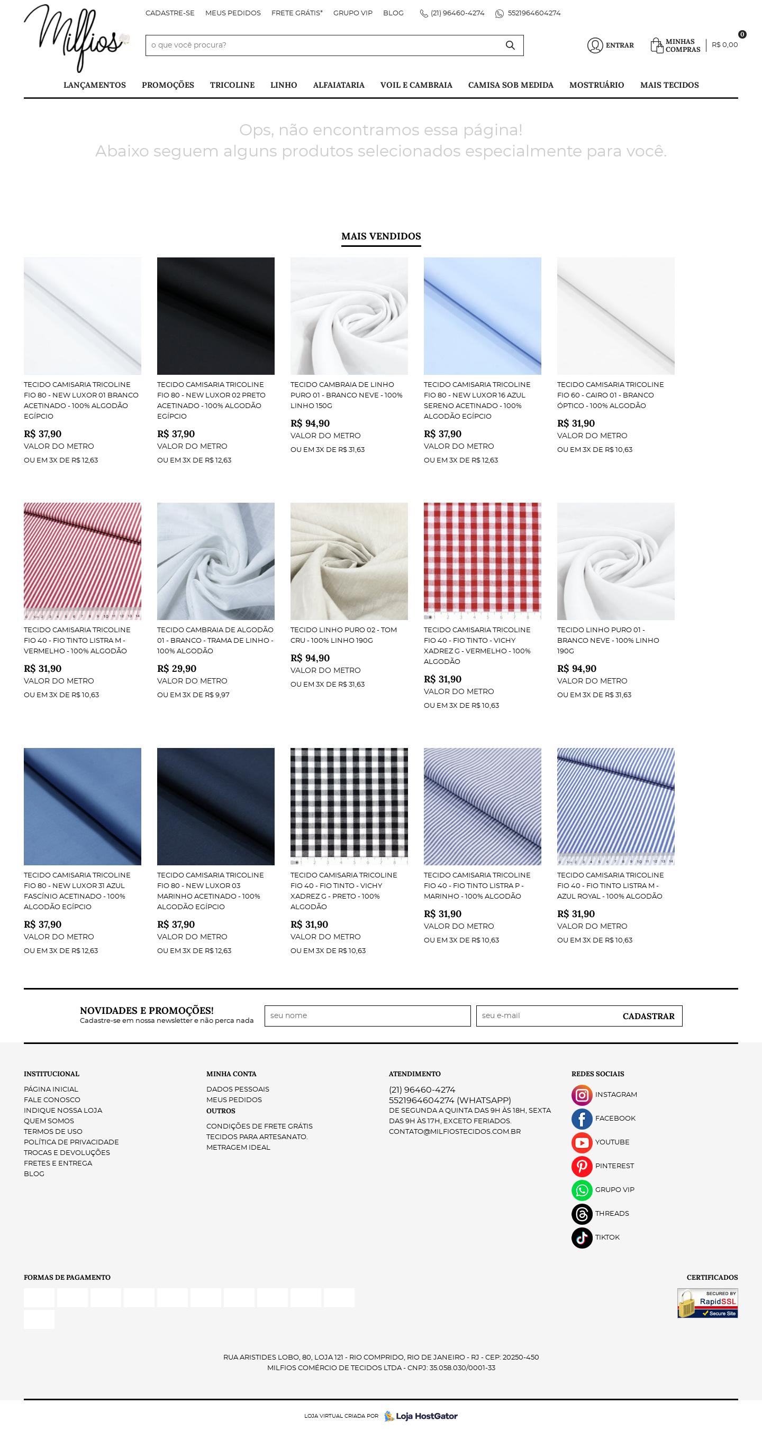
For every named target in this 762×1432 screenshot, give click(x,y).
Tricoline (232, 85)
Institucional (51, 1073)
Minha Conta (231, 1073)
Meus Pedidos (233, 13)
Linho (283, 85)
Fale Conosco (52, 1100)
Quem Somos (49, 1121)
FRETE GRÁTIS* (297, 13)
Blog (393, 13)
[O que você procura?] (510, 45)
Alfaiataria (339, 85)
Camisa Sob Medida (511, 85)
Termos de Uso (53, 1132)
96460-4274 (458, 13)
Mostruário (596, 85)
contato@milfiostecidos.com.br (455, 1132)
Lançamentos (95, 85)
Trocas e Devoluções (67, 1153)
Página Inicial (51, 1089)
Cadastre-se (170, 13)
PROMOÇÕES (168, 85)
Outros (220, 1110)
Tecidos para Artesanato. (257, 1137)
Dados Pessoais (237, 1089)
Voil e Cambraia (416, 85)
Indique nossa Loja (63, 1110)
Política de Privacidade (71, 1142)
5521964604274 (533, 13)
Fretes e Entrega (58, 1163)
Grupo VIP (353, 13)
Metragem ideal (238, 1147)
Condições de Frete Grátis (259, 1126)
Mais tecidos (669, 85)
